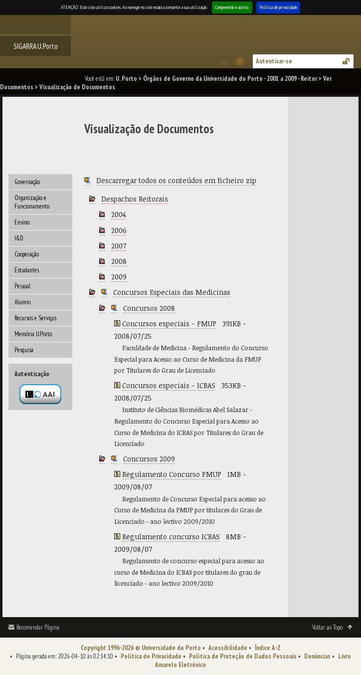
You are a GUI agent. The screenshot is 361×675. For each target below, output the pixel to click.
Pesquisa (23, 350)
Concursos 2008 (149, 308)
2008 (119, 261)
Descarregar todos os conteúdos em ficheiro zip (176, 180)
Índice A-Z (268, 648)
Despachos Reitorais (134, 199)
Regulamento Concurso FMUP (171, 474)
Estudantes (26, 270)
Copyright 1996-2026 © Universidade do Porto (141, 648)
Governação (27, 182)
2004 (118, 214)
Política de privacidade (278, 7)
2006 (119, 230)
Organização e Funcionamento (31, 202)
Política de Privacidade (151, 656)
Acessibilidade (227, 648)
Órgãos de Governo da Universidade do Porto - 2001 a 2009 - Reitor (230, 78)
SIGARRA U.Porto (35, 46)
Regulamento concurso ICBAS (171, 536)
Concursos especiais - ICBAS (168, 385)
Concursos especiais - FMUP (169, 323)
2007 (118, 245)
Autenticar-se (274, 61)
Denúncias (317, 656)
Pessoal (22, 286)
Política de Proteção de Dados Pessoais (243, 656)
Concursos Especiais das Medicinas (171, 292)
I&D (18, 238)
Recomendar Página (37, 627)
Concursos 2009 (149, 458)
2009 (119, 276)
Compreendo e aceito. (232, 7)
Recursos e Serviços (35, 318)
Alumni (22, 302)
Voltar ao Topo (327, 627)
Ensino (21, 222)
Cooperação (26, 254)
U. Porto (126, 78)
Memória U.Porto (33, 334)
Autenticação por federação (40, 394)
